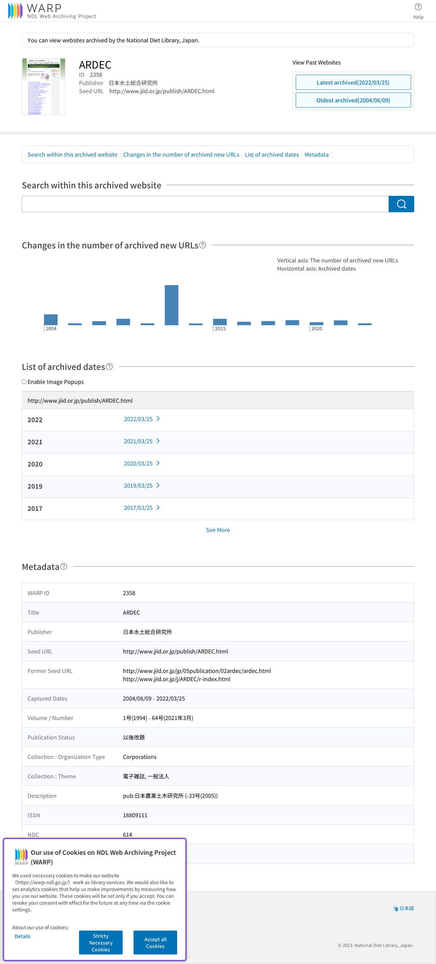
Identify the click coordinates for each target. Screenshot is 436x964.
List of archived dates (272, 154)
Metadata (317, 154)
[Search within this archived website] (205, 204)
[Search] (401, 204)
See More (218, 530)
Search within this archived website (73, 154)
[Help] (203, 245)
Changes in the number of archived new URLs (181, 154)
